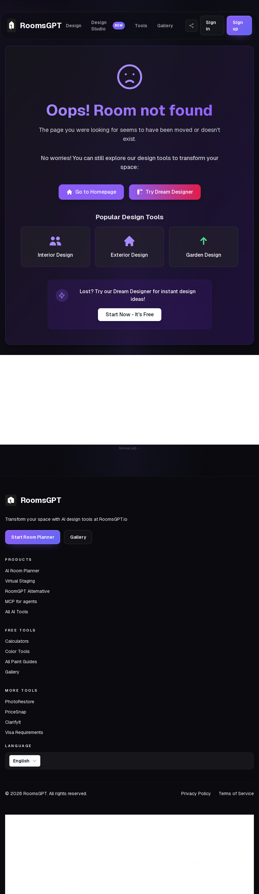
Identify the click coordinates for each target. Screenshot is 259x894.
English (25, 761)
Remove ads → (130, 448)
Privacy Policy (196, 793)
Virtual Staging (20, 581)
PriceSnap (15, 712)
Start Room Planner (32, 537)
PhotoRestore (19, 702)
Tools (141, 25)
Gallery (165, 25)
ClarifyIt (13, 722)
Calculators (17, 641)
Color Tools (17, 651)
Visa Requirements (24, 732)
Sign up (237, 26)
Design (75, 25)
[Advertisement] (129, 400)
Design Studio (109, 26)
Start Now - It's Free (130, 314)
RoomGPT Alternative (27, 591)
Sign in (211, 26)
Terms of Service (236, 793)
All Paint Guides (21, 661)
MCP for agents (21, 601)
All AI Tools (16, 612)
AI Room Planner (22, 571)
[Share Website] (191, 26)
